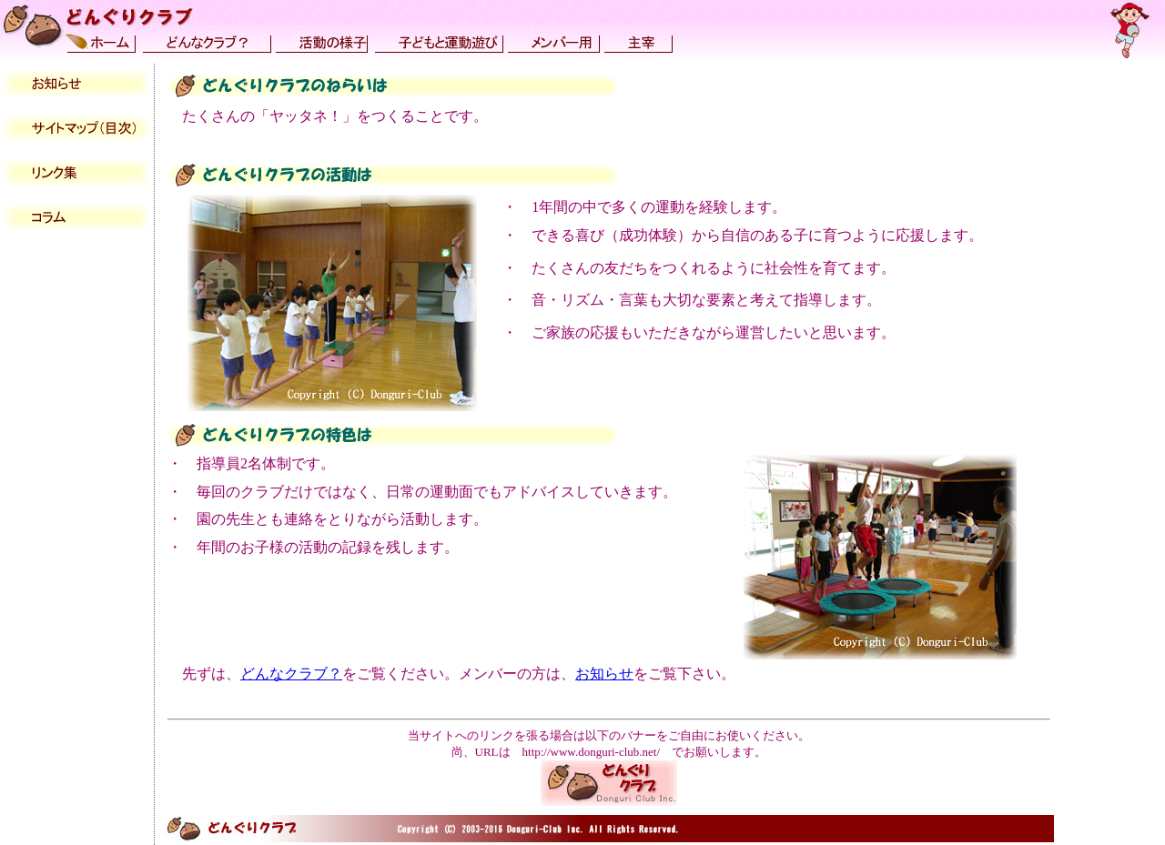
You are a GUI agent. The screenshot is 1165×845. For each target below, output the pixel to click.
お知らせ (604, 673)
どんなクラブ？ (291, 673)
